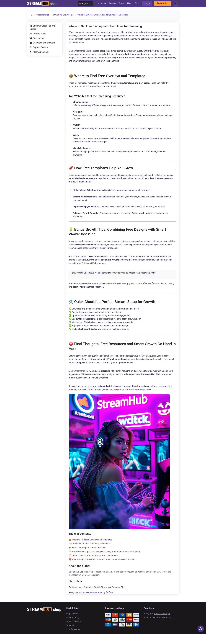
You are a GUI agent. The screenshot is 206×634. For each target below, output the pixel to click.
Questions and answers (44, 43)
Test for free (39, 38)
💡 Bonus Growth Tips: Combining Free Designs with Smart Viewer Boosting (104, 551)
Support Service (40, 47)
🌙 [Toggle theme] (176, 3)
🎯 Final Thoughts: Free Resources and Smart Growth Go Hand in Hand (102, 559)
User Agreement (41, 52)
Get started (94, 592)
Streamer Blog (42, 15)
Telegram (94, 575)
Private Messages (162, 613)
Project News (40, 33)
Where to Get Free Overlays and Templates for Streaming (102, 15)
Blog (137, 3)
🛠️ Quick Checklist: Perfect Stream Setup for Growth (93, 555)
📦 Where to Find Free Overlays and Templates (90, 539)
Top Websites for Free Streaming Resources (89, 543)
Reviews (112, 3)
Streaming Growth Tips (63, 15)
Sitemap (70, 625)
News (129, 3)
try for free (108, 592)
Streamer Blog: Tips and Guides (42, 27)
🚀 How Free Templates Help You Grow (87, 547)
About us (102, 3)
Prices (122, 3)
